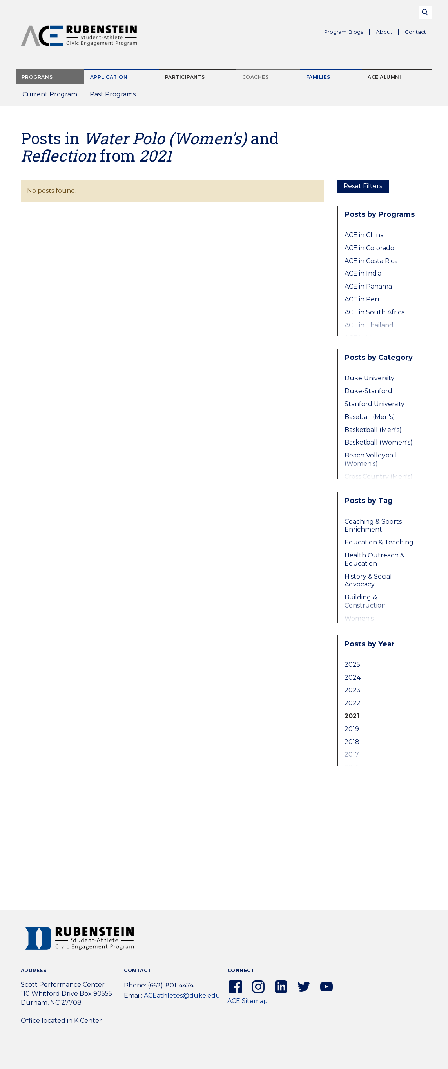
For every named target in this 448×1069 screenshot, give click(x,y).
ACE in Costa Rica (371, 261)
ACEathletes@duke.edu (182, 995)
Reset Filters (362, 186)
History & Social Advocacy (368, 580)
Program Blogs (343, 32)
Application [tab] (109, 77)
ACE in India (363, 273)
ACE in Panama (368, 286)
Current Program (49, 94)
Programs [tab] (37, 77)
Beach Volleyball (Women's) (371, 459)
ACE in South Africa (375, 312)
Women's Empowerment (369, 622)
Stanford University (374, 404)
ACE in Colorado (369, 248)
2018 (352, 742)
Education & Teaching (379, 542)
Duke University (369, 378)
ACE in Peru (363, 299)
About (387, 32)
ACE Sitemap (247, 1001)
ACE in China (364, 235)
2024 (353, 677)
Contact (415, 32)
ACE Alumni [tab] (384, 77)
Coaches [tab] (255, 77)
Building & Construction (365, 601)
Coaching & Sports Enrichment (373, 526)
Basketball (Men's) (373, 430)
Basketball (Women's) (379, 442)
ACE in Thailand (369, 325)
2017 (352, 754)
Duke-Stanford (368, 391)
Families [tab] (318, 77)
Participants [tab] (185, 77)
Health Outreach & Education (374, 559)
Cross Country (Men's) (379, 476)
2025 (352, 664)
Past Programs (116, 96)
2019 (352, 729)
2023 (353, 690)
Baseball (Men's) (370, 417)
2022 (353, 703)
